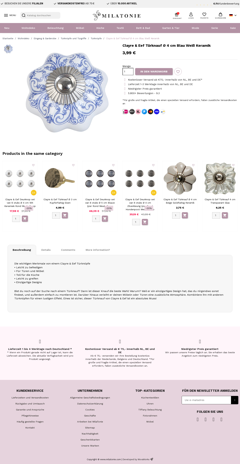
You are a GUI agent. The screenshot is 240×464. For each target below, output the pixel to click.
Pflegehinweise (30, 415)
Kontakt (30, 427)
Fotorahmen (150, 415)
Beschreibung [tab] (22, 249)
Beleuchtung (55, 28)
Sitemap (90, 427)
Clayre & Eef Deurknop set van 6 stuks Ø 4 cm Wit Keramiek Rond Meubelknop (20, 202)
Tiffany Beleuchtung (150, 409)
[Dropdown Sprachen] (233, 15)
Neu (6, 28)
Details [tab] (46, 249)
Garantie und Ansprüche (30, 409)
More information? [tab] (98, 249)
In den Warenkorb (154, 71)
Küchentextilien (150, 397)
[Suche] (40, 15)
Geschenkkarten (90, 439)
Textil (120, 28)
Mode (195, 28)
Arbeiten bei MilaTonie (90, 421)
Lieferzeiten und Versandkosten (30, 397)
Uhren (150, 403)
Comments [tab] (68, 249)
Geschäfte (90, 415)
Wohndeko (28, 28)
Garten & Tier (171, 28)
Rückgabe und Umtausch (30, 403)
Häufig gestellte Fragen (30, 421)
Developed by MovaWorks (136, 459)
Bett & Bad (143, 28)
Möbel (80, 28)
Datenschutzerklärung (90, 403)
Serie (214, 28)
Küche (100, 28)
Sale (233, 28)
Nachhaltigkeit (90, 433)
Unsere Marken (90, 445)
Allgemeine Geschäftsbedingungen (90, 397)
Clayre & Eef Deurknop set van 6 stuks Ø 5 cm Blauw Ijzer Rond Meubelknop (100, 202)
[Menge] (128, 71)
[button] (191, 15)
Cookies (90, 409)
